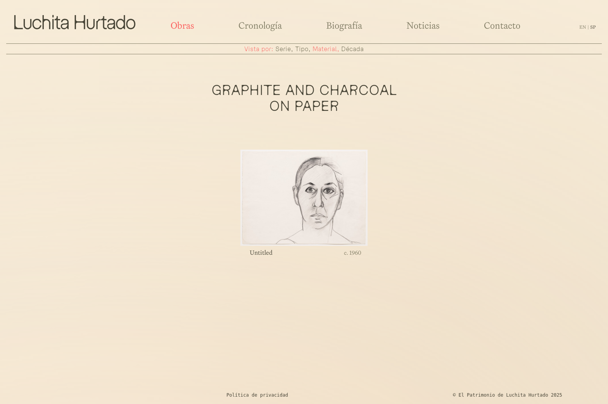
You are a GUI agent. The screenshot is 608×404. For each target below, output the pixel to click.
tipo (301, 48)
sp (593, 27)
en (583, 27)
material (325, 48)
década (352, 48)
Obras (182, 25)
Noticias (423, 25)
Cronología (260, 25)
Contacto (502, 25)
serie (283, 48)
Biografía (344, 25)
